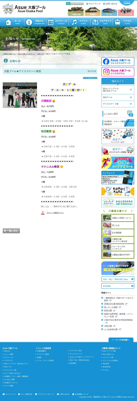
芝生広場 (106, 363)
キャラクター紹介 (76, 350)
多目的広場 (106, 367)
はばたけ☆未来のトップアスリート (82, 357)
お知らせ (36, 22)
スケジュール (57, 22)
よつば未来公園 (111, 329)
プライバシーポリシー (46, 394)
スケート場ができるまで (12, 373)
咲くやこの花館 (111, 307)
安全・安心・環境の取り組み (115, 279)
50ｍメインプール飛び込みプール (111, 89)
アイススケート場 (110, 104)
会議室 (39, 357)
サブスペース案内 (43, 354)
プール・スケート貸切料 (45, 360)
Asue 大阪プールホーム (26, 54)
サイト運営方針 (26, 394)
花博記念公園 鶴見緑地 (114, 304)
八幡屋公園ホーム (9, 54)
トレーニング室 (108, 357)
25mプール (107, 97)
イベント (79, 22)
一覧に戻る (12, 231)
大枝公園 (108, 326)
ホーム (14, 22)
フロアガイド (101, 22)
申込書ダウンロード (11, 382)
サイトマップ (94, 4)
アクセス (123, 22)
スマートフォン (77, 4)
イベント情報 (8, 354)
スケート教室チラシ (55, 213)
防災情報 (107, 286)
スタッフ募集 (8, 386)
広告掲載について (81, 394)
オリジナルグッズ (76, 354)
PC (68, 4)
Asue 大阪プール (108, 354)
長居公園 (108, 310)
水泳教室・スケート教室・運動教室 (16, 376)
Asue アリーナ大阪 (109, 351)
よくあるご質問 (9, 379)
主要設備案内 (41, 351)
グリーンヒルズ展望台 (110, 360)
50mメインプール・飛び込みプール (16, 363)
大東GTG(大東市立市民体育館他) (118, 320)
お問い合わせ (111, 4)
